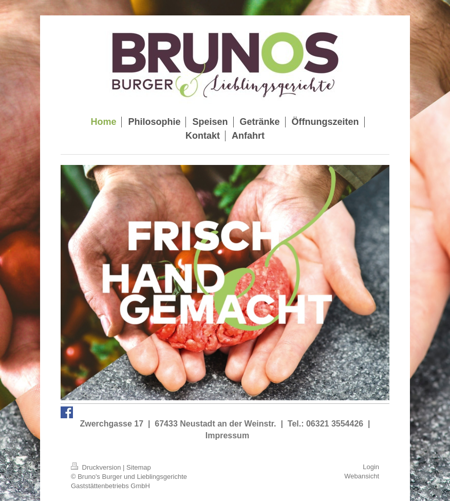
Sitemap (138, 467)
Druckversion (97, 467)
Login (371, 467)
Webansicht (361, 476)
